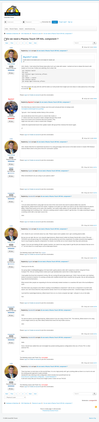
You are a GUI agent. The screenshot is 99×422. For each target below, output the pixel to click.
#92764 (95, 192)
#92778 (95, 258)
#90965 (95, 138)
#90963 (95, 47)
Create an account (35, 95)
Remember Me (46, 22)
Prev (12, 43)
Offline (11, 66)
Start (6, 43)
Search (21, 29)
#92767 (95, 225)
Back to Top (92, 418)
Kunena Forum (54, 410)
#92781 (95, 334)
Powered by (46, 410)
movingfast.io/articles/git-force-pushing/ (32, 109)
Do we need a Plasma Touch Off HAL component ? (52, 50)
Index (6, 29)
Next (30, 43)
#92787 (95, 363)
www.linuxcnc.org (30, 29)
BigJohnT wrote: (30, 57)
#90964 (95, 98)
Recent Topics (14, 29)
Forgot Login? (63, 22)
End (35, 43)
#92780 (95, 306)
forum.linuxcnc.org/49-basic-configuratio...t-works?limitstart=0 (38, 376)
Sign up (70, 22)
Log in (55, 22)
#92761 (95, 167)
